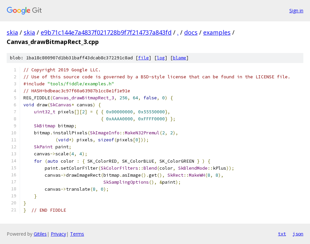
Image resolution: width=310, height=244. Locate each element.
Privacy (58, 234)
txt (282, 234)
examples (217, 32)
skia (12, 32)
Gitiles (40, 234)
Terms (77, 234)
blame (179, 58)
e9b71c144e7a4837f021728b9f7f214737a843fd (106, 32)
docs (191, 32)
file (143, 58)
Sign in (296, 10)
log (161, 58)
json (298, 234)
